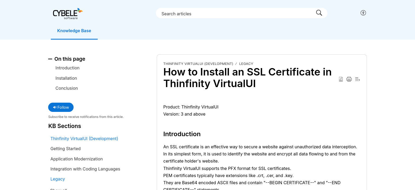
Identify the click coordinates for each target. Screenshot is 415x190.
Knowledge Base (74, 30)
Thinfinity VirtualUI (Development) (198, 63)
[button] (363, 13)
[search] (242, 13)
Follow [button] (61, 107)
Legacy (246, 63)
